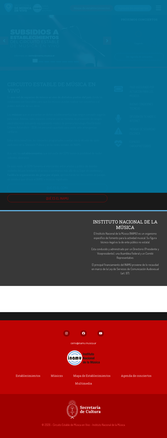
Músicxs (57, 376)
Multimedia (83, 384)
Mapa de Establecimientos (91, 376)
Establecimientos (29, 376)
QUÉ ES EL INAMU (57, 199)
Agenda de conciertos (135, 376)
